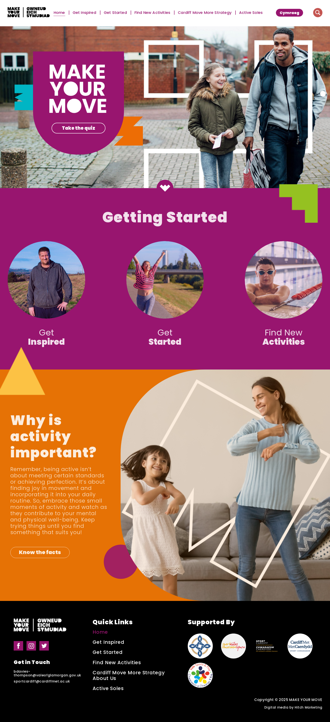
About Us (104, 678)
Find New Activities (152, 13)
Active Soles (251, 13)
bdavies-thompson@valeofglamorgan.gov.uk (47, 673)
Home (59, 13)
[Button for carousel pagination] (323, 93)
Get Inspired (84, 13)
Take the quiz (78, 128)
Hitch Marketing (308, 707)
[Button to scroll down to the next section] (165, 188)
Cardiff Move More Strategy (205, 13)
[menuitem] (289, 13)
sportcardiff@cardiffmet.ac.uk (42, 681)
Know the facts (40, 552)
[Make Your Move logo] (29, 12)
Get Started (115, 13)
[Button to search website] (317, 12)
